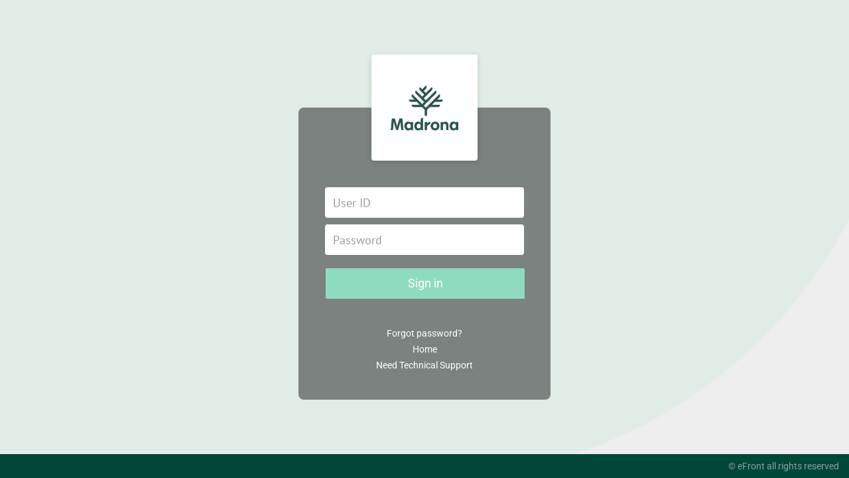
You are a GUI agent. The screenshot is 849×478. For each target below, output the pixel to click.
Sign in (425, 283)
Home (425, 349)
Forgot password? (424, 333)
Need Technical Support (424, 365)
